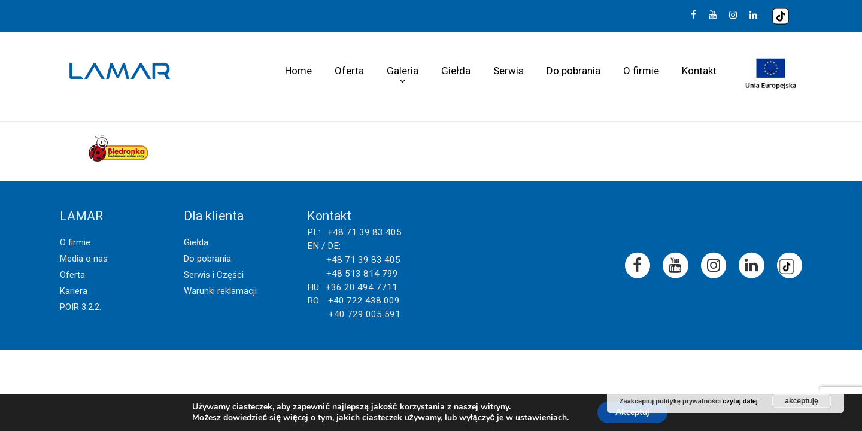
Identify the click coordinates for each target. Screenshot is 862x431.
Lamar (120, 71)
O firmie (641, 71)
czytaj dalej (740, 401)
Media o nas (84, 258)
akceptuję (801, 401)
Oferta (349, 71)
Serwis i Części (214, 274)
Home (298, 71)
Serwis (508, 71)
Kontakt (699, 71)
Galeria (402, 71)
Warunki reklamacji (220, 291)
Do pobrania (573, 71)
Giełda (456, 71)
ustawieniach (541, 417)
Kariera (73, 291)
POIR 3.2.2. (80, 307)
